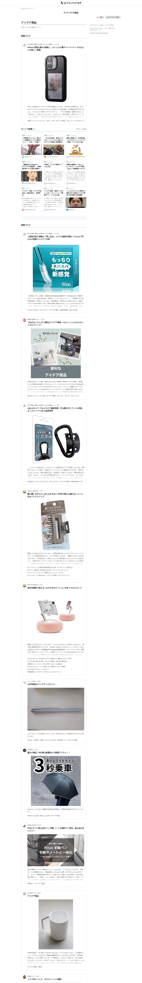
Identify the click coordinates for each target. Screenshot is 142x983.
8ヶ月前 (57, 405)
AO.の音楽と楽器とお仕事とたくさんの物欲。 (40, 44)
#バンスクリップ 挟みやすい (36, 575)
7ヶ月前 (42, 319)
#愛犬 (40, 967)
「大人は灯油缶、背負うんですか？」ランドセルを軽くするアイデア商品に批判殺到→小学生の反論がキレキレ (53, 140)
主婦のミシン (31, 976)
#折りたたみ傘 (44, 815)
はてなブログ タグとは (96, 28)
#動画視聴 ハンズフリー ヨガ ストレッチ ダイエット (44, 672)
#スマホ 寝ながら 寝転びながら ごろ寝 (58, 658)
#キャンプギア (54, 481)
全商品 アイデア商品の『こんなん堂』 (53, 165)
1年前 (41, 491)
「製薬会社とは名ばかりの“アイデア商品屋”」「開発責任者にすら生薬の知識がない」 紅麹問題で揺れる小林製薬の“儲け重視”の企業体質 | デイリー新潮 (31, 167)
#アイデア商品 (60, 121)
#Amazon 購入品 (61, 661)
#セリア (67, 396)
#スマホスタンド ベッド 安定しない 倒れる (41, 666)
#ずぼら (30, 740)
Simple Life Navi (31, 825)
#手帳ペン (30, 883)
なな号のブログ (31, 893)
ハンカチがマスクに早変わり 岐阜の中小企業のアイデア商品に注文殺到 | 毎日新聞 (75, 193)
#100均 (36, 740)
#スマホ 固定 (61, 666)
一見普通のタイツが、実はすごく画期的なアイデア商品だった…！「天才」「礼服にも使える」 (31, 140)
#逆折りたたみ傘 (32, 815)
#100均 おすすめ (45, 570)
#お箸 (42, 740)
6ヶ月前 (57, 233)
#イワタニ (60, 396)
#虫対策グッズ (62, 740)
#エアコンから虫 (50, 740)
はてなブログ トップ (28, 8)
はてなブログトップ (95, 30)
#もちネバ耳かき (32, 310)
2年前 (41, 585)
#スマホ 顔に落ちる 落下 (35, 661)
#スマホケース (79, 121)
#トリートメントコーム (35, 573)
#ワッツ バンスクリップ (60, 570)
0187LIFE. (30, 749)
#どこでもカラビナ (41, 481)
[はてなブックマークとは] (34, 129)
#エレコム (70, 121)
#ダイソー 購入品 (33, 570)
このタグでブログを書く (113, 17)
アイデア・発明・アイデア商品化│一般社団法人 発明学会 (31, 193)
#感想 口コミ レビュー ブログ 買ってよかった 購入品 (44, 664)
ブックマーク (26, 135)
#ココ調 (42, 396)
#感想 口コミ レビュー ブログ (54, 573)
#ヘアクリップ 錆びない (65, 567)
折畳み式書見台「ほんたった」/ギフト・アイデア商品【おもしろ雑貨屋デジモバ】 (75, 166)
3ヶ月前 (57, 44)
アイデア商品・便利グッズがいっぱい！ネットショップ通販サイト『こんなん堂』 (53, 193)
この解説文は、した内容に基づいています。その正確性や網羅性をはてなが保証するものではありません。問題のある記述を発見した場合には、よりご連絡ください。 (31, 27)
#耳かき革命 (73, 310)
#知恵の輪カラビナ (77, 481)
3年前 (39, 825)
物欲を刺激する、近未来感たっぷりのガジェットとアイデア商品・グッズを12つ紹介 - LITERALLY (75, 140)
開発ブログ (112, 28)
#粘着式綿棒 (64, 310)
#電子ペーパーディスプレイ (36, 121)
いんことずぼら (31, 681)
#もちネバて (44, 310)
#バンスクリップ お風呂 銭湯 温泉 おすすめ (41, 567)
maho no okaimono (32, 491)
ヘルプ (105, 28)
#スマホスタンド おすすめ (36, 658)
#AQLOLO (30, 481)
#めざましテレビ (32, 396)
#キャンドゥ (75, 396)
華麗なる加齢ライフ (33, 319)
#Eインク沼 (51, 121)
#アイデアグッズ (63, 575)
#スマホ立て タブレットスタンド (38, 669)
